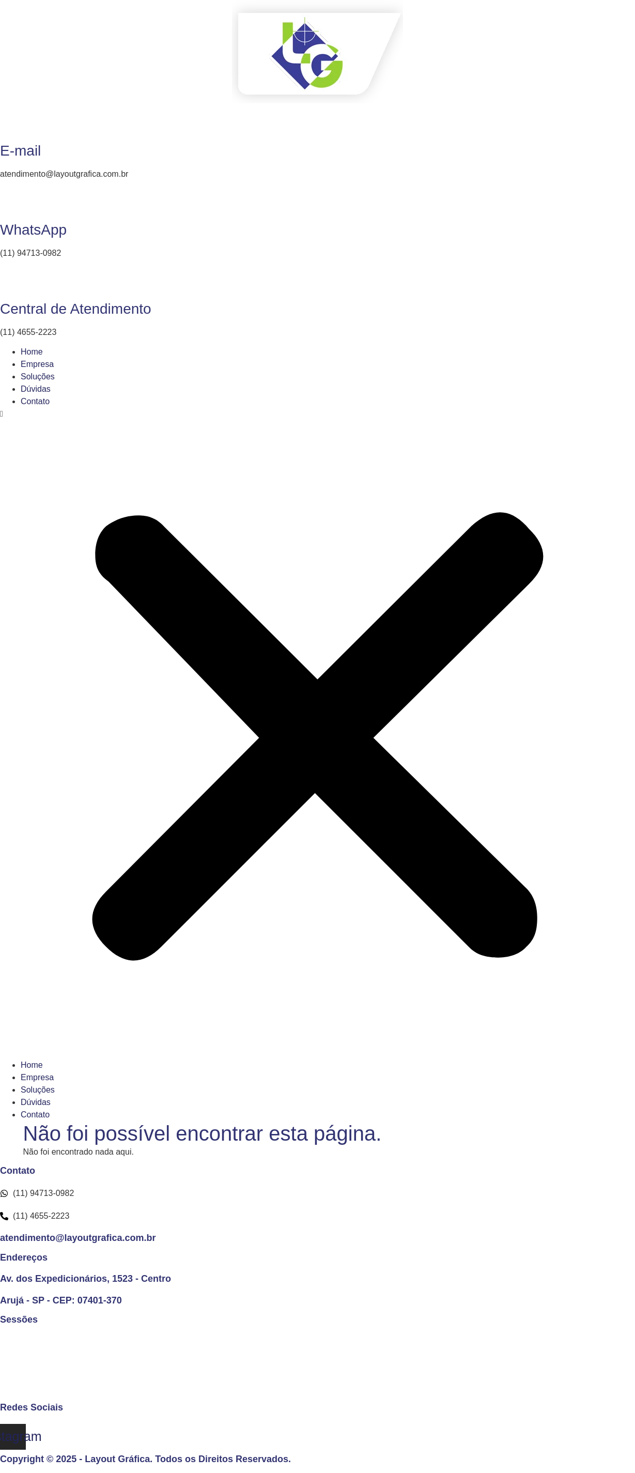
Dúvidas (36, 389)
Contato (35, 401)
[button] (317, 733)
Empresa (37, 364)
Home (32, 351)
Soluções (38, 376)
